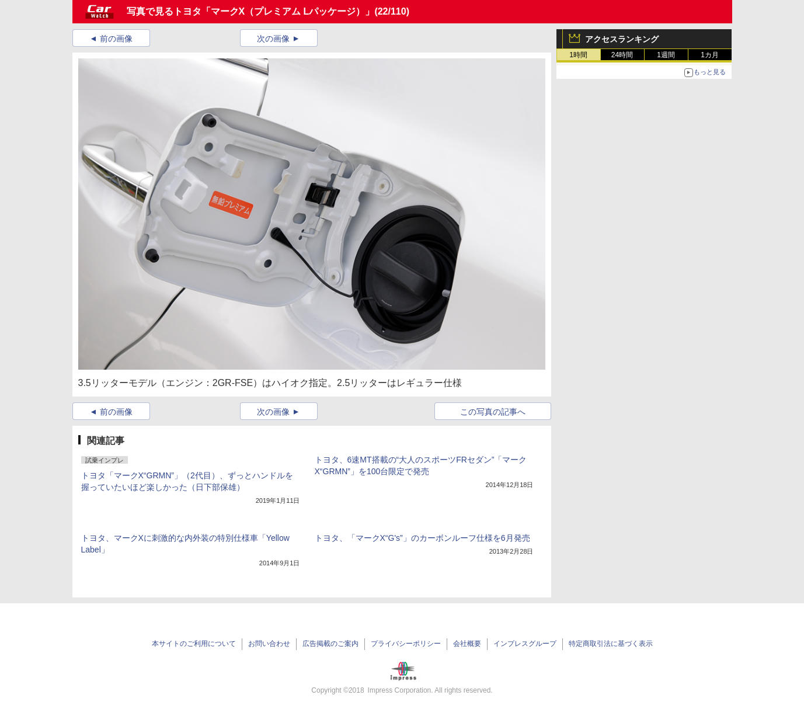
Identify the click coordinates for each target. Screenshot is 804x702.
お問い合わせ (269, 644)
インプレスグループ (524, 644)
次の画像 (273, 38)
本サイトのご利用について (194, 644)
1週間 (666, 55)
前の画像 (116, 38)
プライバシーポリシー (406, 644)
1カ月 (710, 55)
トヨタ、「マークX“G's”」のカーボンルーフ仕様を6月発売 (422, 538)
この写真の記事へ (492, 411)
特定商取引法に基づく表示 (611, 644)
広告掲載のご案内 (330, 644)
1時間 (578, 55)
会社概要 (467, 644)
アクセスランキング (622, 39)
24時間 (622, 55)
